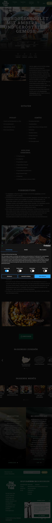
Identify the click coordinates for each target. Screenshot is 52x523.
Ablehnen (9, 276)
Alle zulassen (42, 276)
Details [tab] (26, 249)
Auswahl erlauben (26, 276)
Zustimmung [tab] (9, 249)
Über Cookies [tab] (43, 249)
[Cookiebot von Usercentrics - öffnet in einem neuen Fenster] (45, 246)
